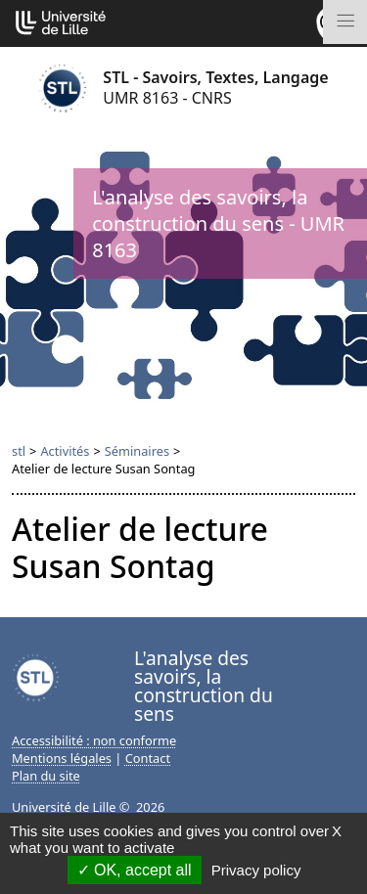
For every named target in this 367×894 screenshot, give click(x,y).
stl (18, 451)
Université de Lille (63, 807)
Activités (64, 451)
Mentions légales (62, 758)
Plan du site (46, 775)
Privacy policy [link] (256, 870)
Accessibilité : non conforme (94, 740)
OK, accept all (134, 870)
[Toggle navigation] (345, 22)
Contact (147, 758)
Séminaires (137, 451)
